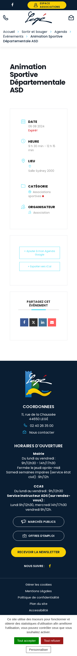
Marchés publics (38, 522)
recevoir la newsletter (38, 552)
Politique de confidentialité (38, 597)
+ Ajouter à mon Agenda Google (39, 252)
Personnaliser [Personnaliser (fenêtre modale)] (38, 649)
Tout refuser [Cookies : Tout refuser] (52, 640)
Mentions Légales (38, 591)
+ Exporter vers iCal (39, 266)
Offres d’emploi (39, 536)
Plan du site (38, 604)
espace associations (47, 5)
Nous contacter (38, 432)
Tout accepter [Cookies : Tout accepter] (26, 640)
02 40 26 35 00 (38, 425)
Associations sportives (39, 194)
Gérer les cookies (38, 584)
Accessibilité (38, 610)
